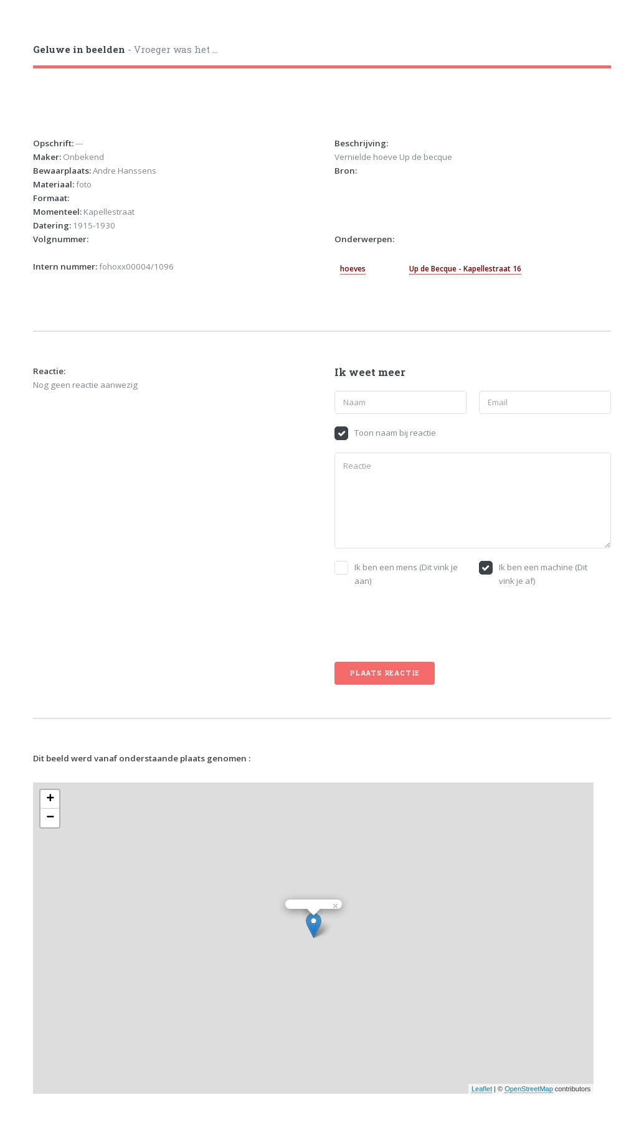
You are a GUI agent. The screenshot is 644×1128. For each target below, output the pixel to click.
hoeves (353, 268)
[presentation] (429, 625)
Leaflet (481, 1089)
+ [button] (50, 799)
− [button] (50, 818)
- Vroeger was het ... (125, 49)
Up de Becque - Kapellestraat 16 (465, 268)
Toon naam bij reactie (395, 432)
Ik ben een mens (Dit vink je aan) (406, 574)
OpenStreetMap (528, 1089)
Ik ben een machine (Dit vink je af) (543, 574)
